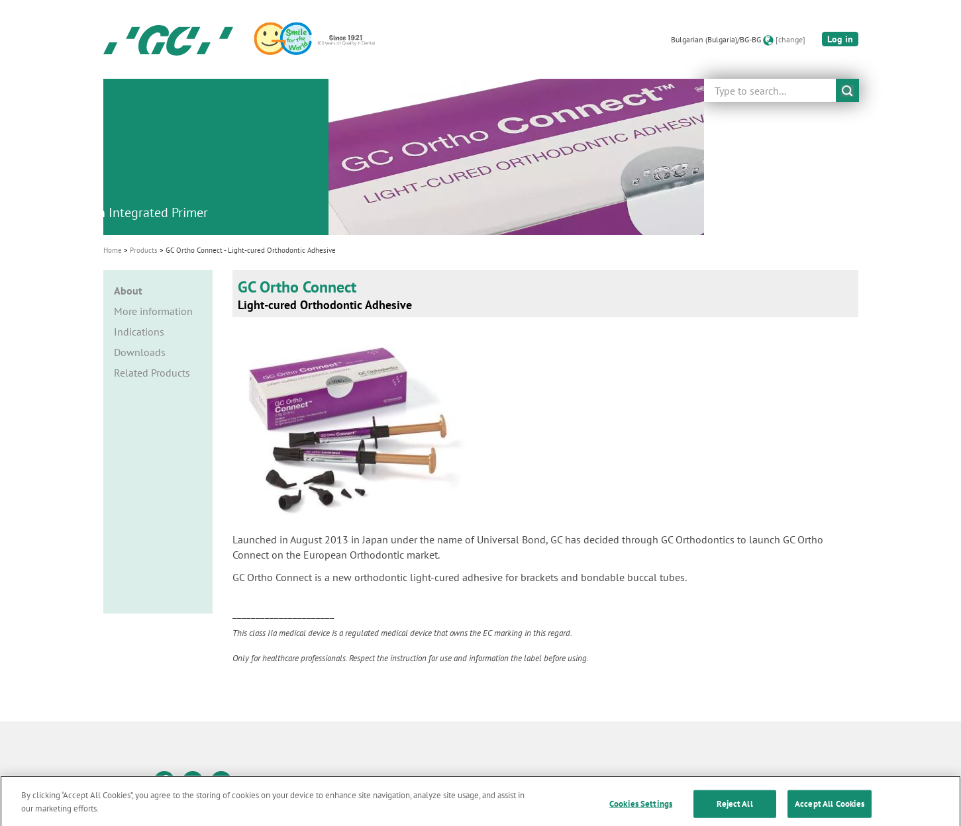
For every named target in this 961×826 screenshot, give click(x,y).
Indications (139, 331)
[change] (790, 39)
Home (112, 250)
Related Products (152, 372)
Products (144, 250)
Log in (840, 39)
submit (847, 90)
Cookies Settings (640, 809)
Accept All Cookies (829, 809)
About (128, 290)
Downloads (140, 352)
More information (153, 311)
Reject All (734, 809)
